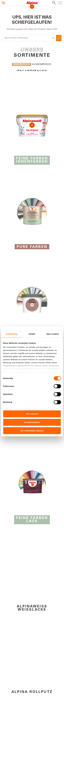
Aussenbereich (41, 64)
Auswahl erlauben (32, 422)
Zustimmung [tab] (11, 334)
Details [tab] (32, 334)
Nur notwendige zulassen (32, 431)
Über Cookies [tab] (52, 334)
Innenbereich (21, 64)
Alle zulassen (32, 414)
